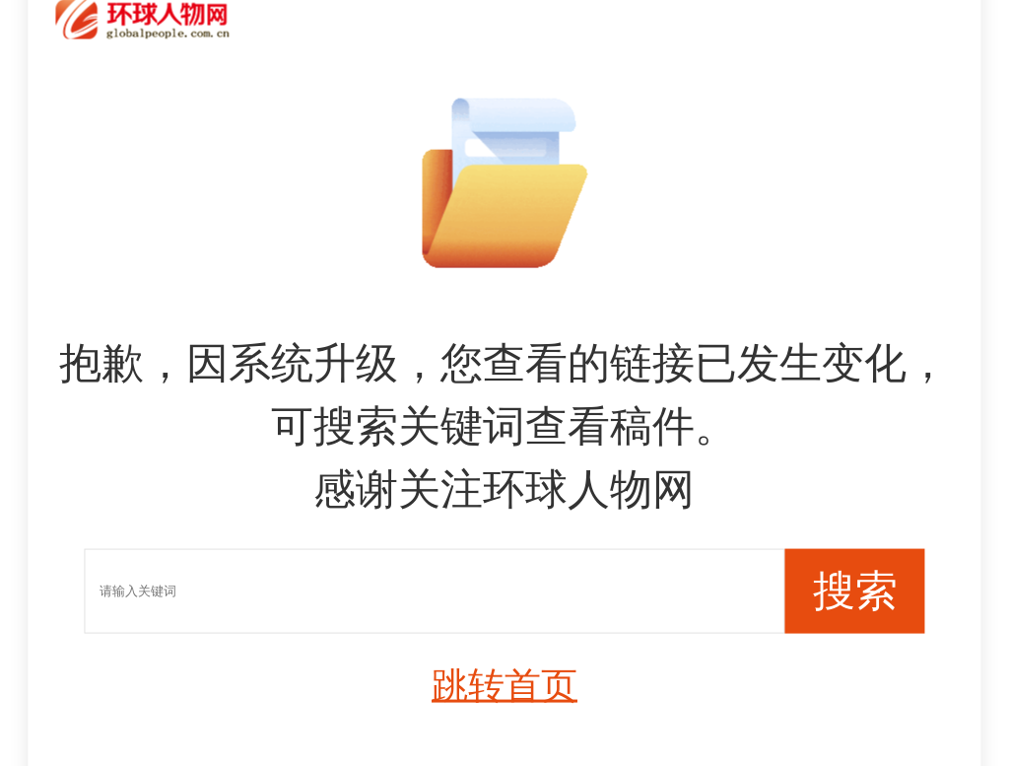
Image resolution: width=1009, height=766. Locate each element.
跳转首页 (504, 685)
